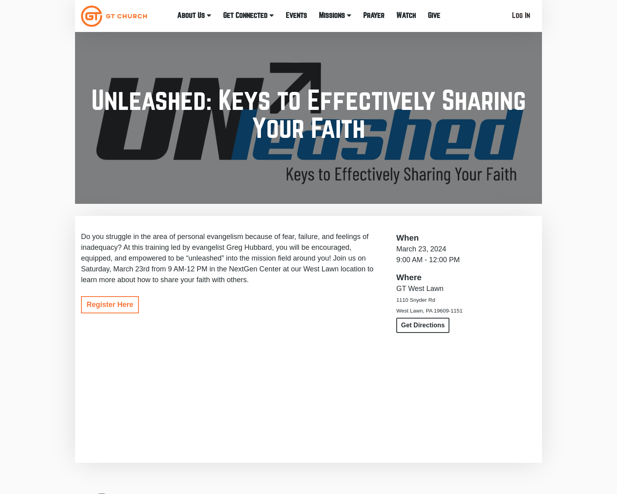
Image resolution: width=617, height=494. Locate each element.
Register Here (110, 305)
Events (296, 15)
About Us (194, 15)
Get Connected (248, 15)
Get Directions (423, 325)
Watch (406, 15)
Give (434, 15)
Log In (521, 15)
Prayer (373, 15)
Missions (335, 15)
